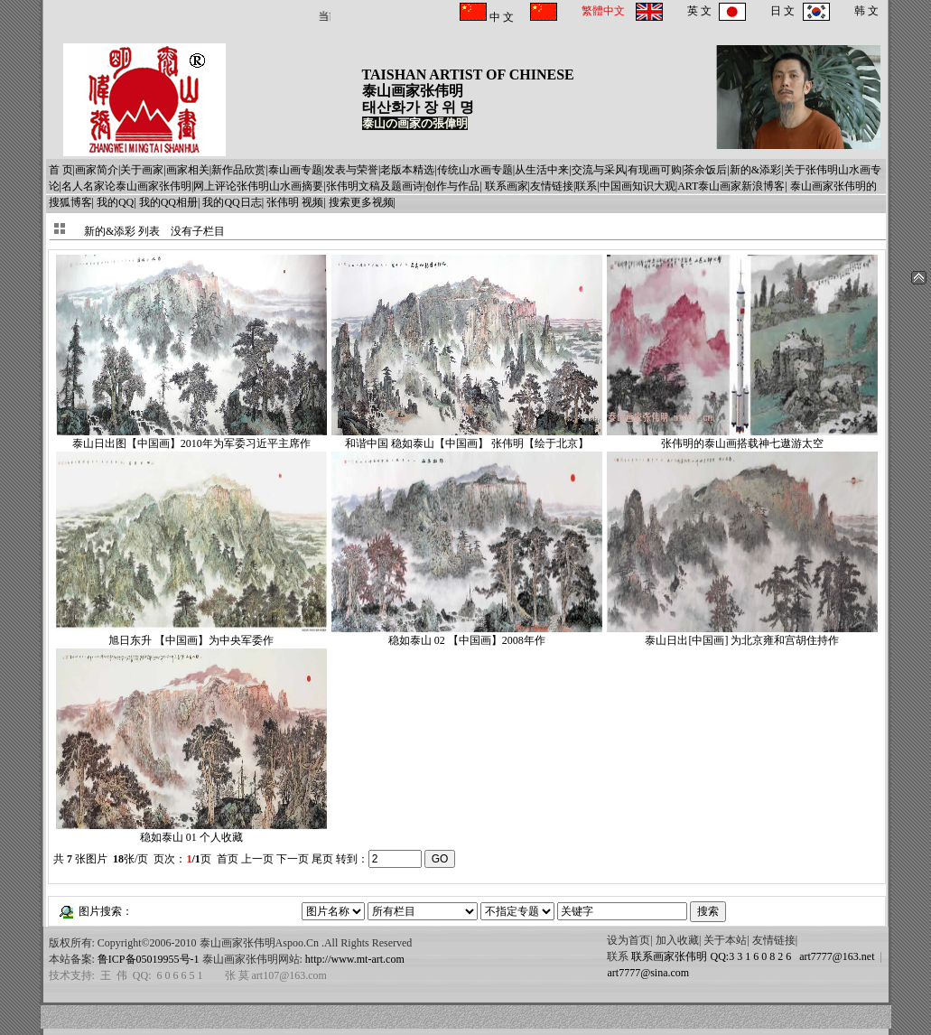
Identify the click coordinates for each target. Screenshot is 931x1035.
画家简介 (96, 169)
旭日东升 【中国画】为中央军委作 (191, 634)
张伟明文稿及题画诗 (375, 186)
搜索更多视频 (361, 202)
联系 (586, 186)
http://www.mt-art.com (355, 959)
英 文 (699, 11)
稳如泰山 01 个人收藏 (191, 831)
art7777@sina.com (648, 972)
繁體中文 (603, 11)
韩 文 (866, 11)
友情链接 (551, 186)
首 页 (61, 169)
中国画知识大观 (637, 186)
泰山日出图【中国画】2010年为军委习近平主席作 (191, 437)
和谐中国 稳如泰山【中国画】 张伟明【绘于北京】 (466, 437)
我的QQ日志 (231, 202)
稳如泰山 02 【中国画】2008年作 (466, 634)
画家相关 (187, 169)
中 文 (500, 17)
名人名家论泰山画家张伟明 (126, 186)
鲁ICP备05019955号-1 (149, 959)
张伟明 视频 (294, 202)
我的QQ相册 (168, 202)
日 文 (782, 11)
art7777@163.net (834, 956)
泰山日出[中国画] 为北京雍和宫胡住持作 (742, 634)
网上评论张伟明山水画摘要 (258, 186)
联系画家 (506, 186)
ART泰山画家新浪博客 (731, 186)
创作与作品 (452, 186)
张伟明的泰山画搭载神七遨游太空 (742, 437)
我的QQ (115, 202)
